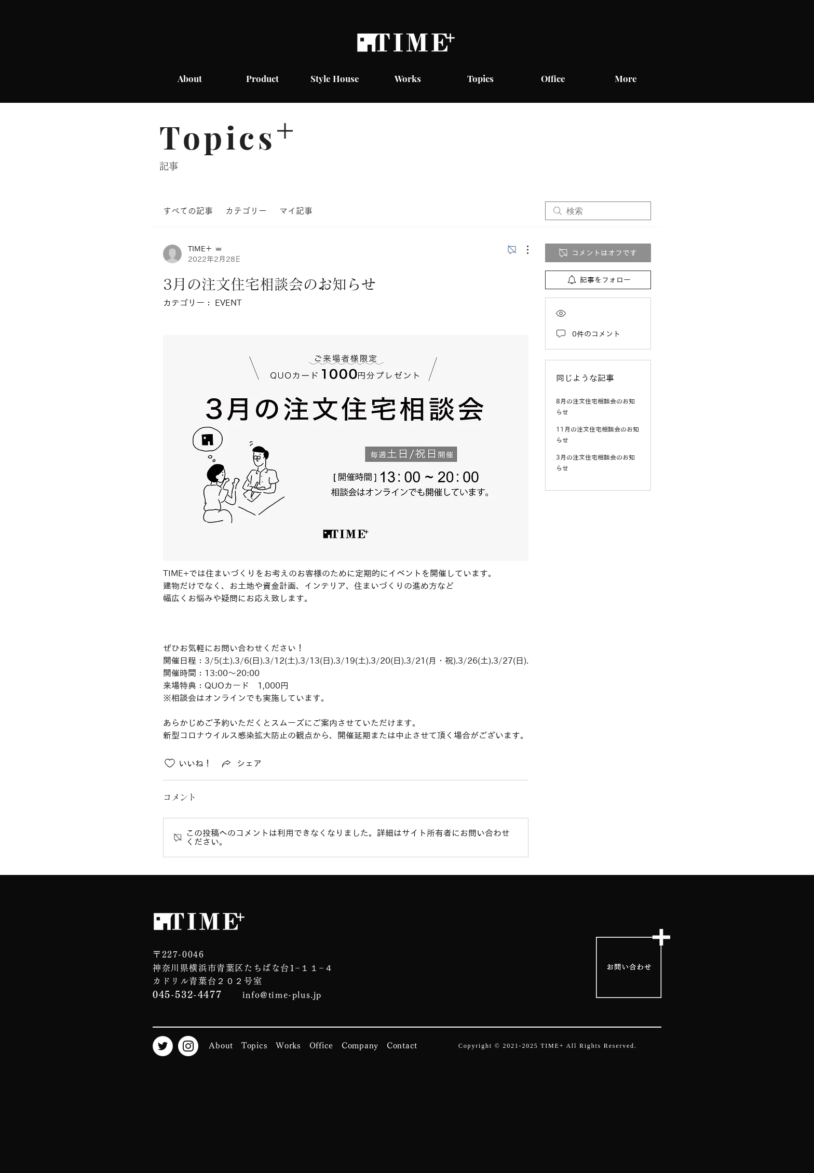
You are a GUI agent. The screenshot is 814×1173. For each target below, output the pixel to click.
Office (321, 1045)
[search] (598, 210)
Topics (254, 1045)
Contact (402, 1045)
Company (360, 1045)
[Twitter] (163, 1046)
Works (288, 1045)
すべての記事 (188, 211)
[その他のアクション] (522, 250)
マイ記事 (296, 211)
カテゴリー (246, 211)
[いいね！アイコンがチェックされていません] (170, 763)
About (221, 1045)
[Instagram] (188, 1046)
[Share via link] (241, 763)
